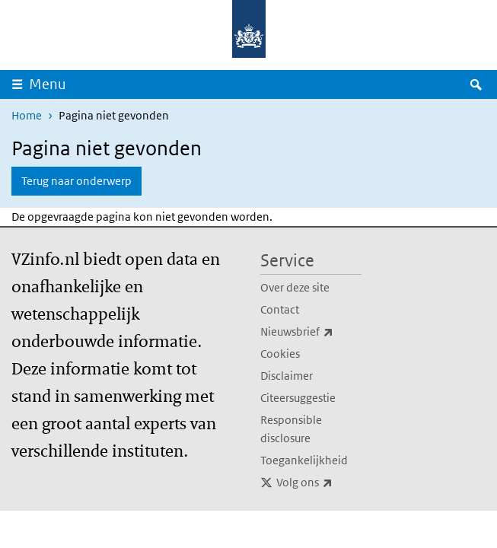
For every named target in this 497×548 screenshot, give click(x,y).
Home (26, 115)
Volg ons (319, 482)
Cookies (280, 353)
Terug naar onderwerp (76, 181)
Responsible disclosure (291, 429)
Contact (279, 309)
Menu (52, 84)
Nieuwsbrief (311, 332)
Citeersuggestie (298, 397)
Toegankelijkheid (304, 460)
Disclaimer (286, 375)
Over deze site (295, 287)
